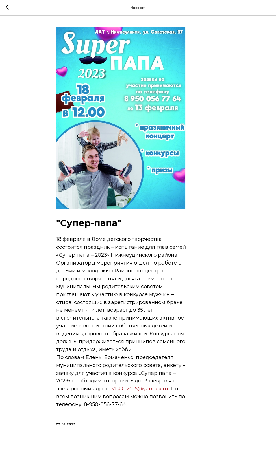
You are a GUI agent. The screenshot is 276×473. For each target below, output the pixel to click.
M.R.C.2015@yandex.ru (139, 389)
